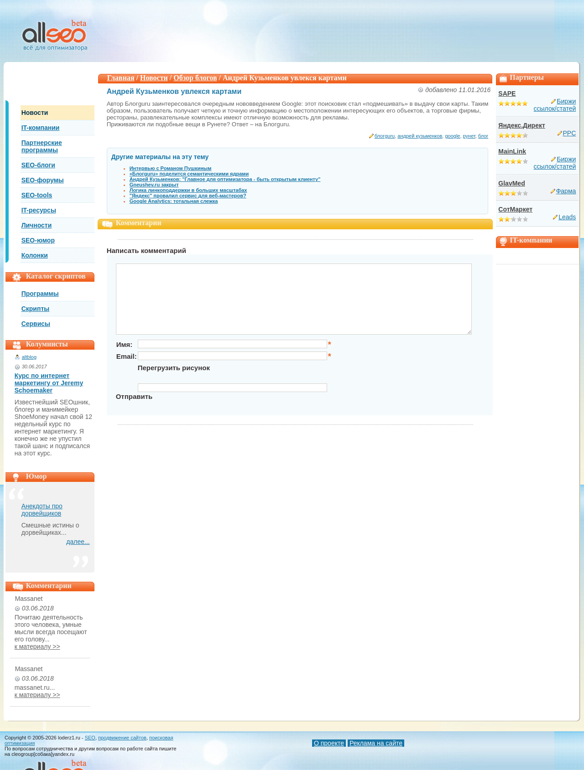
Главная (121, 78)
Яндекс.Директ (521, 125)
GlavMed (511, 183)
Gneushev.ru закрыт (154, 184)
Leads (567, 217)
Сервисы (35, 323)
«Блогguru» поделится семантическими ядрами (189, 173)
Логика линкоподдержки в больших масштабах (188, 190)
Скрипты (35, 308)
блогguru (385, 136)
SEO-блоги (38, 165)
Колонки (34, 255)
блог (483, 136)
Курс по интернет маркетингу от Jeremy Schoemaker (49, 383)
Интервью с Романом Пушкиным (171, 168)
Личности (36, 225)
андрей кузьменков (419, 136)
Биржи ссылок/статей (555, 105)
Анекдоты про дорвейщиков (42, 509)
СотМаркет (515, 209)
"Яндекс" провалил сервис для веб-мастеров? (188, 195)
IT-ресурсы (38, 210)
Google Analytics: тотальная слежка (174, 201)
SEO (90, 737)
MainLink (512, 151)
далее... (77, 541)
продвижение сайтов (122, 737)
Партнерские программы (41, 146)
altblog (29, 357)
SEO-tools (36, 195)
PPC (569, 133)
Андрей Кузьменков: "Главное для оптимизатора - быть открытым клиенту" (225, 179)
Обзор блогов (195, 78)
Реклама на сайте (375, 743)
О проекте (329, 743)
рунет (469, 136)
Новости (34, 112)
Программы (40, 293)
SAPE (507, 93)
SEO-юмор (38, 240)
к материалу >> (37, 646)
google (452, 136)
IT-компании (40, 127)
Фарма (566, 191)
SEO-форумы (42, 180)
